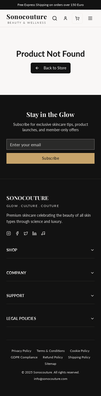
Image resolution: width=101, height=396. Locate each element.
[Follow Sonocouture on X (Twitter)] (26, 233)
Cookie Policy (79, 351)
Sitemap (50, 364)
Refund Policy (53, 357)
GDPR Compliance (24, 357)
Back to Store (50, 68)
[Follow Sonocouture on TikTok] (43, 233)
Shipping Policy (79, 357)
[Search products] (54, 18)
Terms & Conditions (51, 351)
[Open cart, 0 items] (77, 18)
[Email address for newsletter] (50, 144)
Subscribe (50, 158)
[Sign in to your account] (65, 18)
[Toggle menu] (90, 18)
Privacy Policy (21, 351)
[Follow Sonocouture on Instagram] (8, 233)
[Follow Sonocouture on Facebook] (17, 233)
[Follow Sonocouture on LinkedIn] (34, 233)
